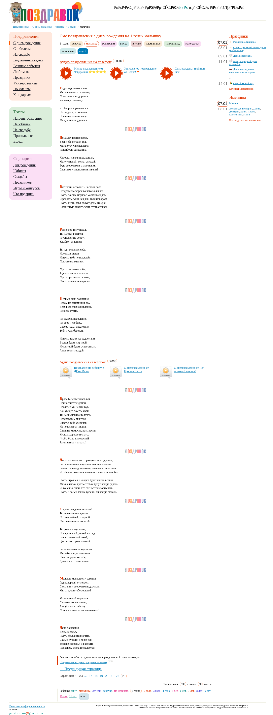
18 (96, 675)
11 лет (73, 696)
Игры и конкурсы (26, 188)
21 (112, 675)
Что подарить (23, 194)
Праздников (22, 182)
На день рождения (27, 118)
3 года (156, 690)
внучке (136, 43)
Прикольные (23, 136)
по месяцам (121, 690)
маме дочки (192, 43)
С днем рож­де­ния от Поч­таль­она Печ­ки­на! (189, 369)
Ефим (243, 111)
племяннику (173, 43)
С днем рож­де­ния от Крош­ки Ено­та (136, 369)
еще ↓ (82, 51)
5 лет (175, 690)
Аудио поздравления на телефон (85, 62)
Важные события (26, 66)
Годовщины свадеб (28, 60)
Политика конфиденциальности (27, 706)
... (85, 675)
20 (106, 675)
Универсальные (25, 83)
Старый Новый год (243, 83)
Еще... (18, 141)
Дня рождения (24, 165)
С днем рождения (27, 43)
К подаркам (22, 95)
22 (117, 675)
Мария (246, 114)
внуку (123, 43)
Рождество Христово (244, 42)
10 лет (63, 696)
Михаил (233, 103)
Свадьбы (20, 177)
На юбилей (21, 124)
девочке (76, 43)
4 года (166, 690)
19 (101, 675)
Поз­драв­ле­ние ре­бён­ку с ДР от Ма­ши (89, 369)
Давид (257, 108)
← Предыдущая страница (81, 669)
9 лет (208, 690)
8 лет (199, 690)
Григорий (247, 108)
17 (90, 675)
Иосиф (251, 111)
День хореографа (242, 55)
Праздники (21, 77)
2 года (147, 690)
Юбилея (19, 171)
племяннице (153, 43)
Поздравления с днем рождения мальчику (83, 662)
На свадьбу (21, 54)
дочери (96, 690)
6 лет (183, 690)
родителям (108, 43)
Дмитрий (234, 111)
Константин (235, 114)
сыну (74, 690)
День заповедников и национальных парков (242, 71)
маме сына (67, 51)
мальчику (84, 690)
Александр (235, 108)
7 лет (191, 690)
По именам (21, 89)
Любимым (21, 72)
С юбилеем (22, 49)
